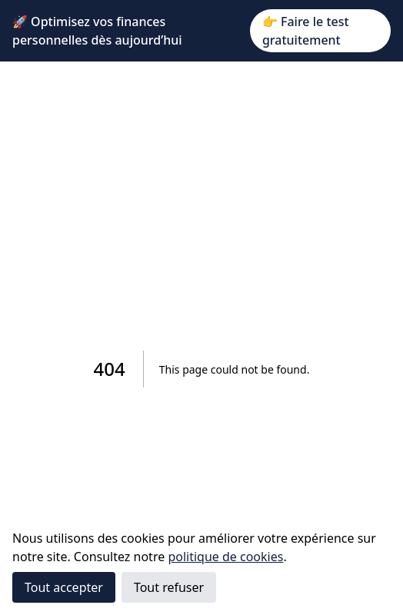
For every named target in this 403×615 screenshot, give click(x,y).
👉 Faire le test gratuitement (305, 30)
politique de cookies (225, 556)
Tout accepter (64, 587)
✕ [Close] (386, 30)
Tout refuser (169, 587)
